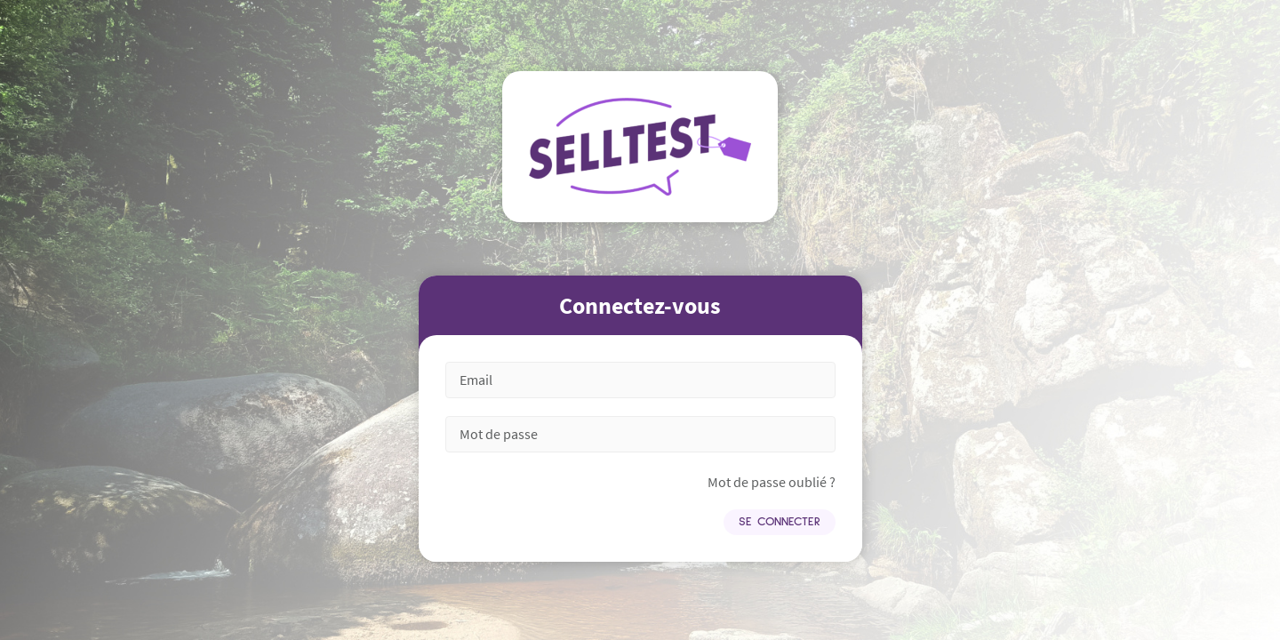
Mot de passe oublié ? (772, 482)
